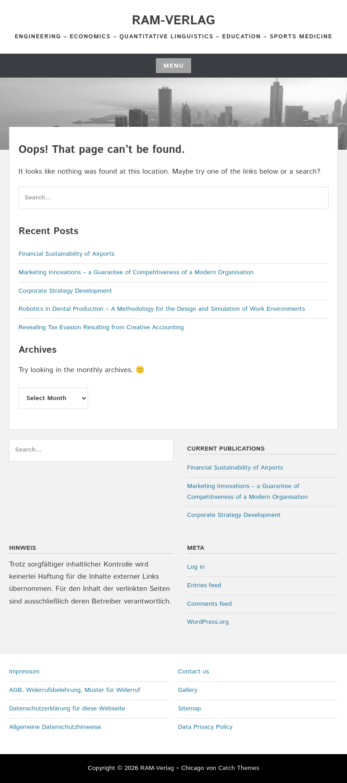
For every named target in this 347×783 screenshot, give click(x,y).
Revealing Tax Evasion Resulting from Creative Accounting (101, 327)
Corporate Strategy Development (65, 290)
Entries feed (204, 585)
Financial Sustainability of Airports (66, 253)
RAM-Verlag (173, 21)
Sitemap (189, 708)
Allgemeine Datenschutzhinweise (55, 727)
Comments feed (209, 603)
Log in (196, 566)
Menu (173, 65)
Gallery (187, 690)
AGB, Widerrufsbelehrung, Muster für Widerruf (74, 690)
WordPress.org (208, 621)
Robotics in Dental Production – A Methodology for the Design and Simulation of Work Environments (162, 308)
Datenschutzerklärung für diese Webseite (67, 708)
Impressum (24, 671)
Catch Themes (238, 768)
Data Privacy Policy (205, 727)
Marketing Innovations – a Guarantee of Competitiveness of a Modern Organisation (136, 272)
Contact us (193, 671)
